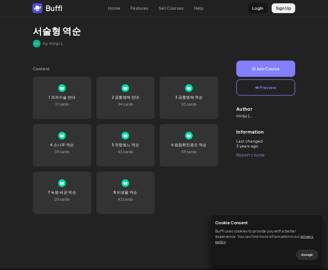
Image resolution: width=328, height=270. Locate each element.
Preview (265, 87)
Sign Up (283, 8)
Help (199, 8)
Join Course (266, 68)
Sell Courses (171, 8)
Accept (307, 255)
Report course (250, 154)
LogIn (257, 8)
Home (114, 8)
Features (139, 8)
